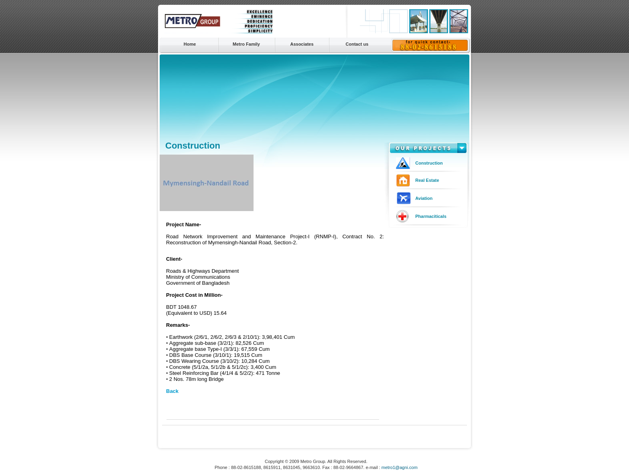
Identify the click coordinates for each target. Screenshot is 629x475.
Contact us (357, 44)
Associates (301, 44)
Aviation (423, 198)
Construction (428, 163)
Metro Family (246, 44)
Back (172, 391)
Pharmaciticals (430, 216)
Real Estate (427, 180)
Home (190, 44)
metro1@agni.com (399, 467)
